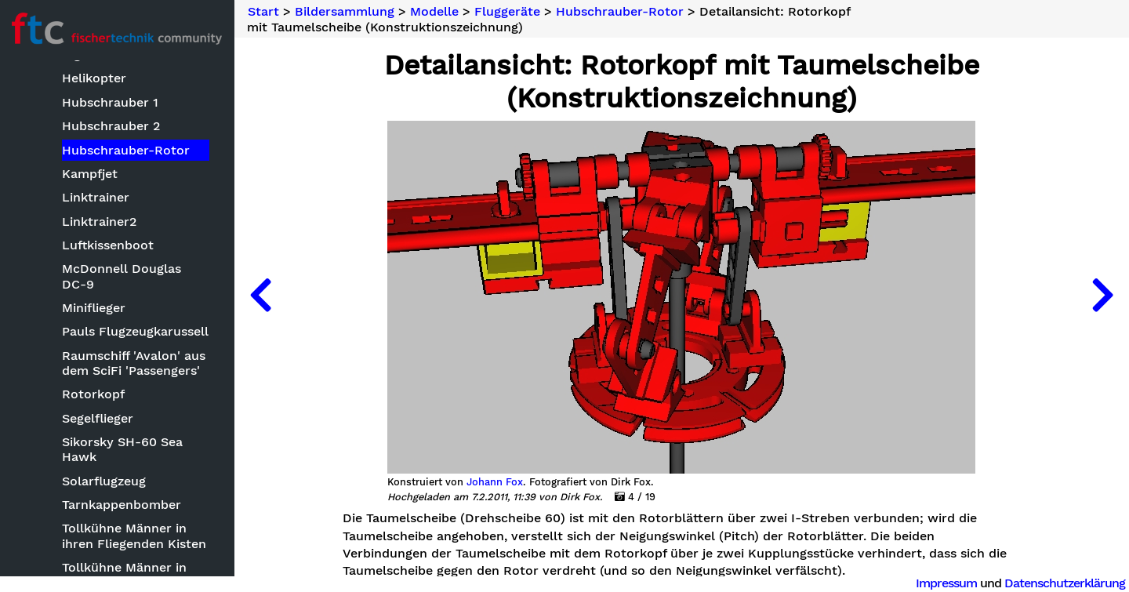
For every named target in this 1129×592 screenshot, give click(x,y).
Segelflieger (98, 418)
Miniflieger (94, 307)
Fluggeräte (509, 12)
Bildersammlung (346, 12)
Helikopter (95, 78)
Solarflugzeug (105, 481)
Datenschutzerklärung (1064, 583)
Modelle (436, 12)
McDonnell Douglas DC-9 (136, 276)
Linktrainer (96, 197)
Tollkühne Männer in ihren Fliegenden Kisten (135, 535)
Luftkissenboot (108, 245)
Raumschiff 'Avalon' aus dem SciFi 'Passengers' (134, 363)
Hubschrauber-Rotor (127, 149)
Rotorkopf (94, 394)
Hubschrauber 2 (112, 125)
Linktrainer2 (100, 221)
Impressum (946, 583)
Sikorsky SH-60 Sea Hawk (123, 449)
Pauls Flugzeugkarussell (136, 331)
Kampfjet (90, 173)
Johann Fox (495, 482)
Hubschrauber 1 (111, 102)
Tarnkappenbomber (122, 504)
